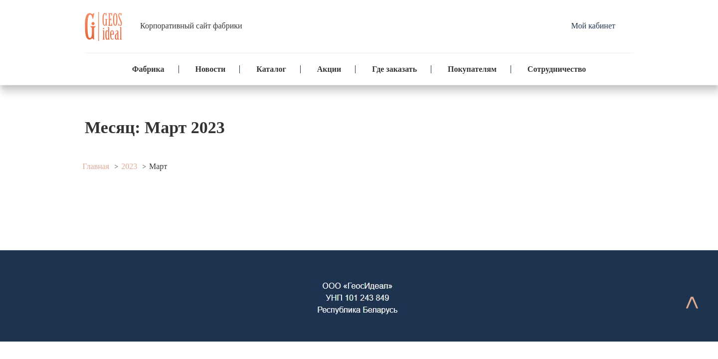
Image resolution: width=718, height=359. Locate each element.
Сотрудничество (557, 69)
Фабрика (148, 69)
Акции (329, 69)
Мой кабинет (593, 25)
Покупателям (472, 69)
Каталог (271, 69)
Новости (210, 69)
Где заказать (394, 69)
